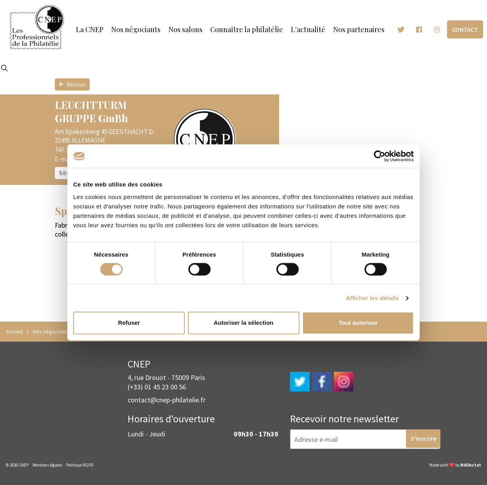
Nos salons (185, 29)
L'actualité (308, 29)
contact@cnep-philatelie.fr (167, 399)
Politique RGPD (80, 465)
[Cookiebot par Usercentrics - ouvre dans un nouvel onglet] (379, 156)
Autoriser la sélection (244, 323)
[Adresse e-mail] (365, 439)
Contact (465, 29)
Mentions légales (47, 465)
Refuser (129, 323)
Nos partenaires (358, 29)
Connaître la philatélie (246, 29)
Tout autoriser (358, 323)
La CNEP (89, 29)
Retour (72, 84)
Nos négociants (136, 29)
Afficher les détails (372, 298)
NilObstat (470, 465)
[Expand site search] (4, 68)
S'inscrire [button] (423, 439)
